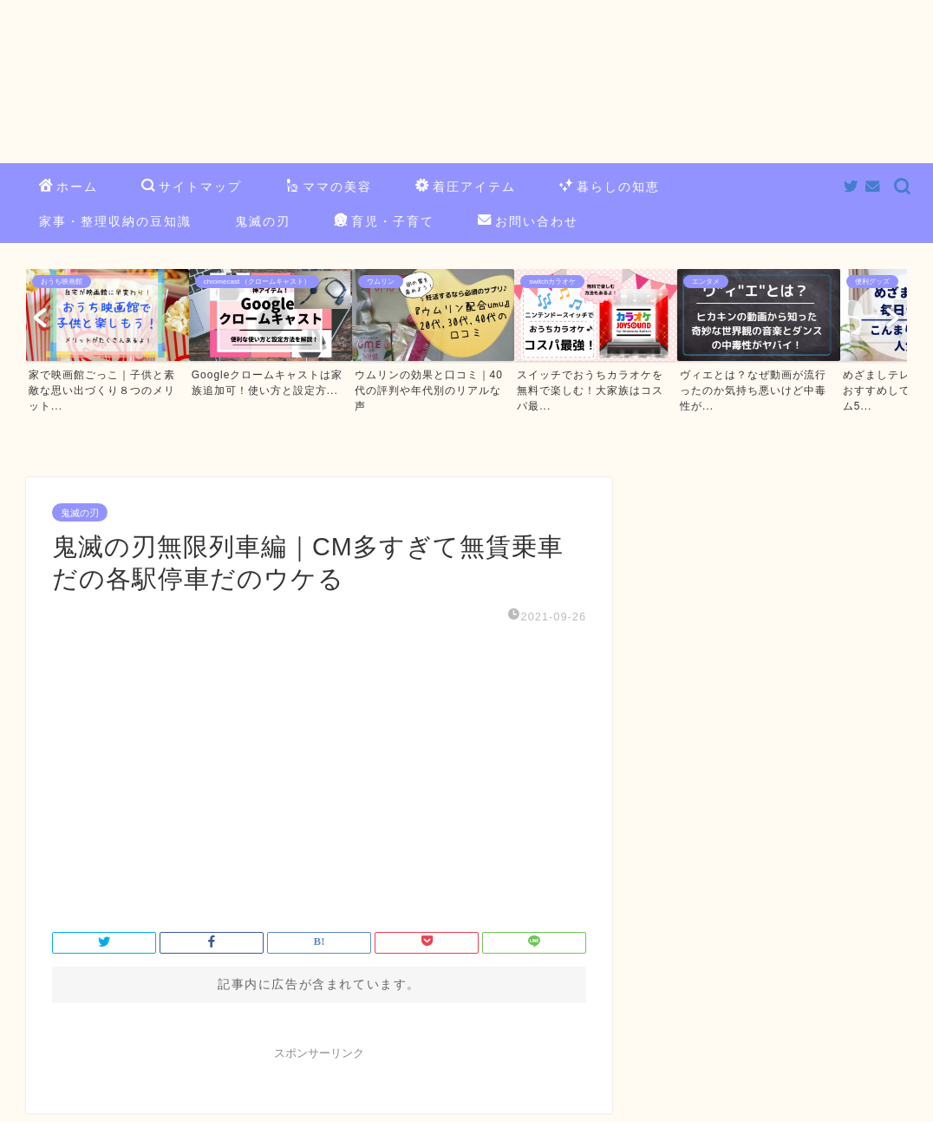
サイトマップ (191, 187)
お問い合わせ (528, 222)
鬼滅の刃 (262, 221)
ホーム (68, 187)
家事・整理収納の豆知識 (115, 221)
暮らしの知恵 (609, 187)
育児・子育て (384, 222)
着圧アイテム (465, 187)
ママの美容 (328, 187)
